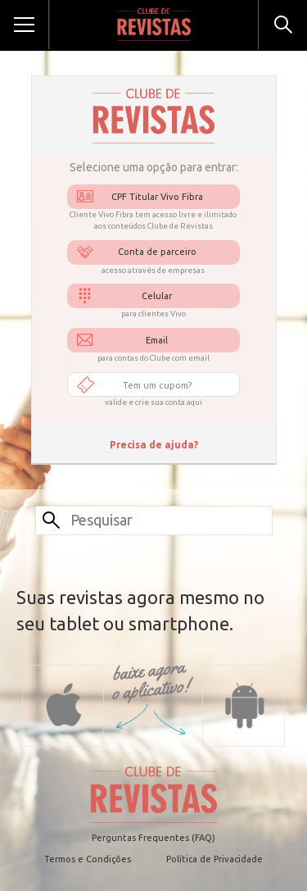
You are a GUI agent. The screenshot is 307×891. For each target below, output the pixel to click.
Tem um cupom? (157, 385)
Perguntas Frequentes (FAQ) (153, 838)
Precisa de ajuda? (154, 444)
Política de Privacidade (214, 859)
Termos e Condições (87, 859)
